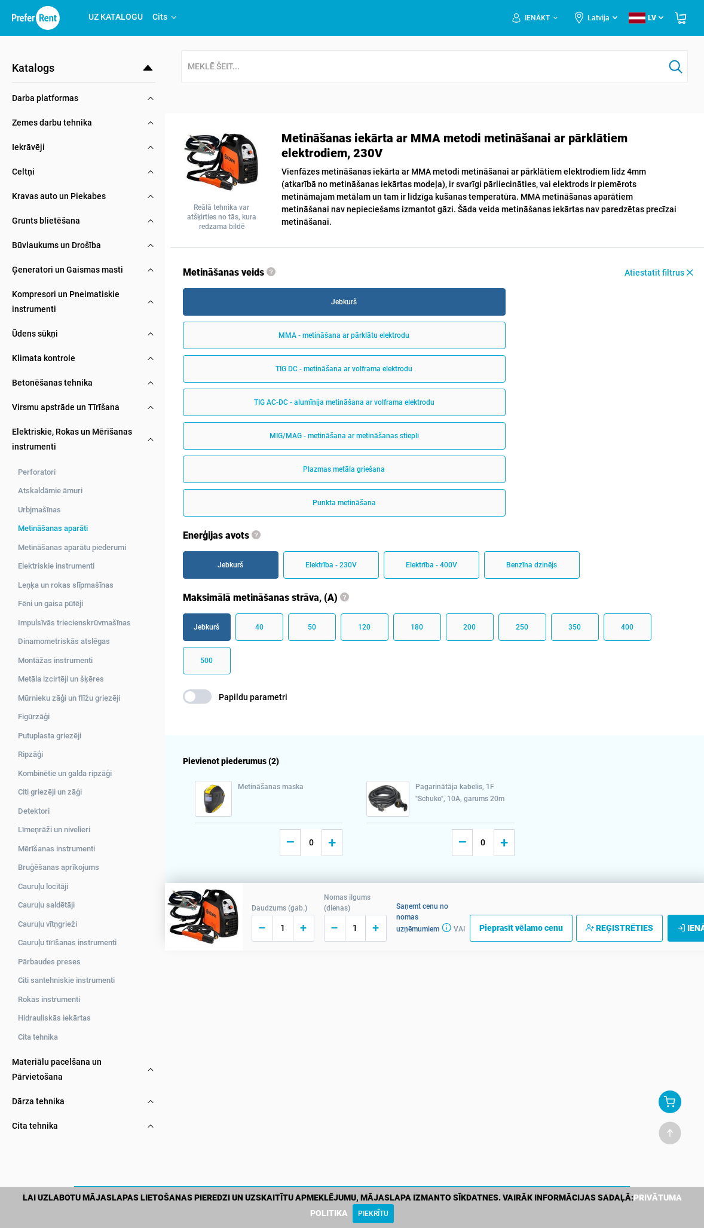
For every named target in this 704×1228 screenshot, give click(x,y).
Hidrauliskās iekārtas (54, 1017)
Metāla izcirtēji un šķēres (61, 678)
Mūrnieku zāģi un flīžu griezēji (69, 698)
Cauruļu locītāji (43, 886)
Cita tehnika (38, 1037)
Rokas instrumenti (49, 999)
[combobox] (423, 67)
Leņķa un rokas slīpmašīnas (66, 585)
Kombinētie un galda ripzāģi (65, 773)
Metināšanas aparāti (53, 528)
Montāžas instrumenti (55, 660)
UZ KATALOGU (115, 17)
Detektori (34, 811)
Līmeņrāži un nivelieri (54, 829)
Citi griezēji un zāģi (50, 791)
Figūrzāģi (34, 716)
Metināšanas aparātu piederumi (72, 547)
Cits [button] (165, 17)
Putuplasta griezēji (49, 735)
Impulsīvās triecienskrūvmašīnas (74, 622)
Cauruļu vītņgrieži (47, 924)
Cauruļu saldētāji (46, 904)
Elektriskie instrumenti (56, 565)
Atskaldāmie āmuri (50, 490)
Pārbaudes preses (49, 961)
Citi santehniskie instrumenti (66, 980)
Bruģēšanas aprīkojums (58, 867)
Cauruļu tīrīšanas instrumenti (67, 942)
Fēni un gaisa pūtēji (50, 603)
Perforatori (37, 472)
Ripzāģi (30, 754)
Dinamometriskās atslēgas (64, 641)
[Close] (373, 1213)
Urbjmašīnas (39, 509)
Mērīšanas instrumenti (56, 848)
